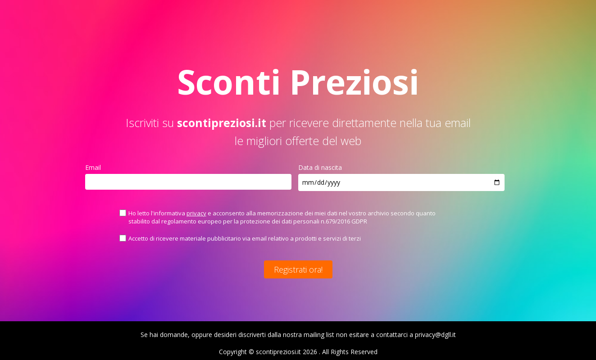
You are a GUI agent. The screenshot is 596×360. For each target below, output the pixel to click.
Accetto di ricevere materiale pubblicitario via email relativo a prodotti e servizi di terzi (244, 238)
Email (93, 167)
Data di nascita (320, 167)
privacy (196, 213)
